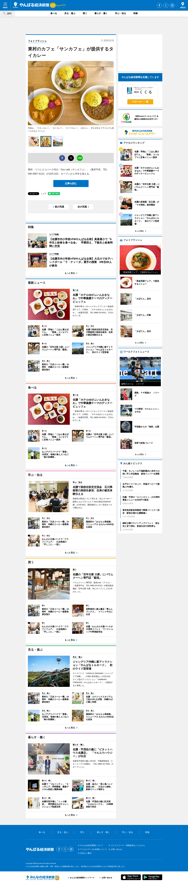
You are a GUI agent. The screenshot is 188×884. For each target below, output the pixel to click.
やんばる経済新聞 (31, 5)
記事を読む (71, 183)
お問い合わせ (116, 849)
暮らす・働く (101, 13)
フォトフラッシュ (37, 41)
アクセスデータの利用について (93, 849)
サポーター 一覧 (140, 101)
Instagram (172, 5)
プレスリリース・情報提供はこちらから (128, 845)
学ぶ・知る (120, 13)
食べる (53, 13)
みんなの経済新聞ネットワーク (42, 877)
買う (85, 13)
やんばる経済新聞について (91, 845)
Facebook (159, 5)
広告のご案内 (86, 853)
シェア (43, 193)
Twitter (165, 5)
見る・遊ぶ (69, 13)
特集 (135, 13)
